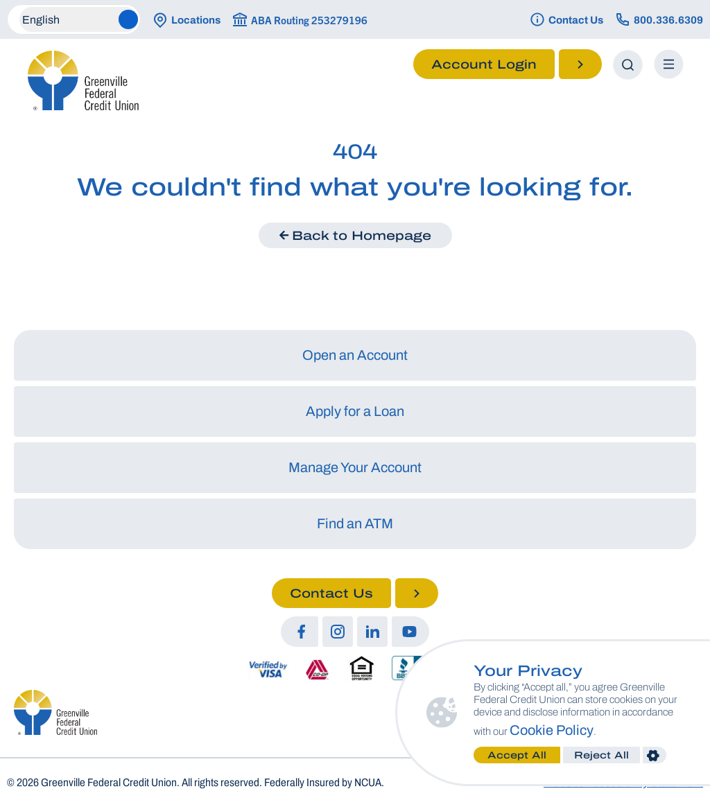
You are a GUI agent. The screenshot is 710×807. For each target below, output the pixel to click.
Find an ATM (355, 523)
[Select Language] (78, 19)
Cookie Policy (614, 730)
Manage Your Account (355, 467)
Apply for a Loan (355, 411)
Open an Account (355, 355)
